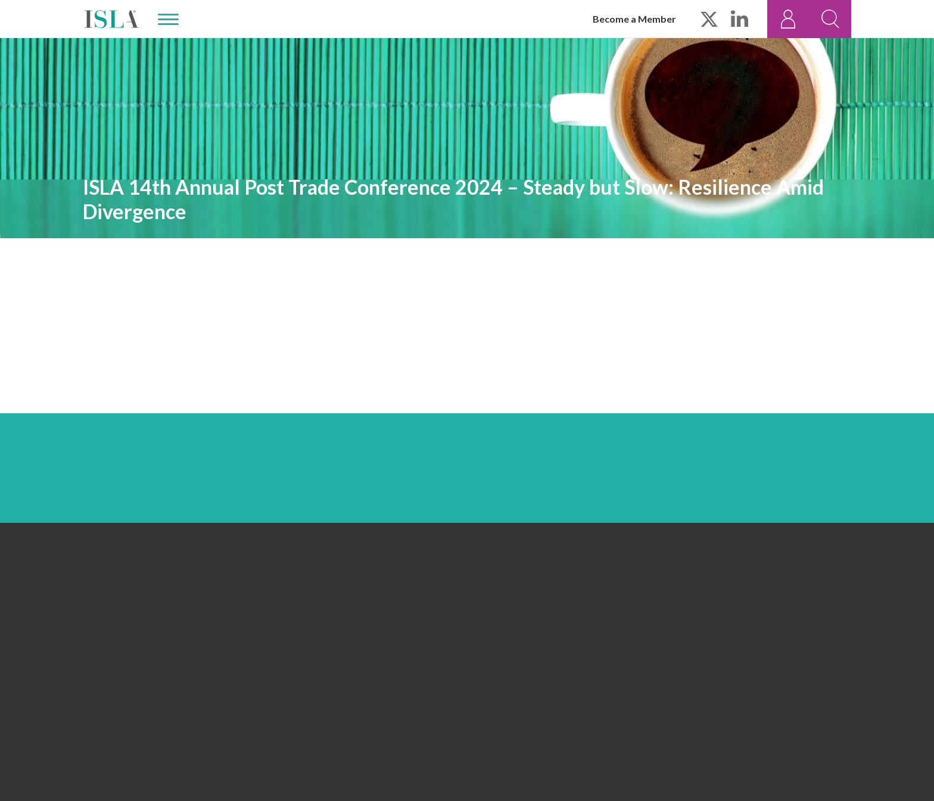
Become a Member (634, 18)
